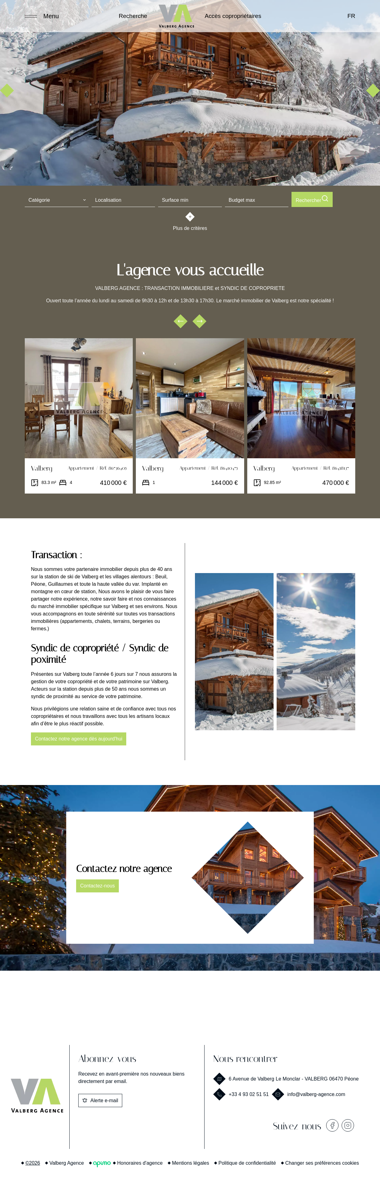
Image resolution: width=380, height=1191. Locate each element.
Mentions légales (190, 1161)
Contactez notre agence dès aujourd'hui (78, 737)
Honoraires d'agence (140, 1161)
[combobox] (57, 199)
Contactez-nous (97, 884)
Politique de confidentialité (247, 1161)
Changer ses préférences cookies (322, 1161)
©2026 (32, 1161)
